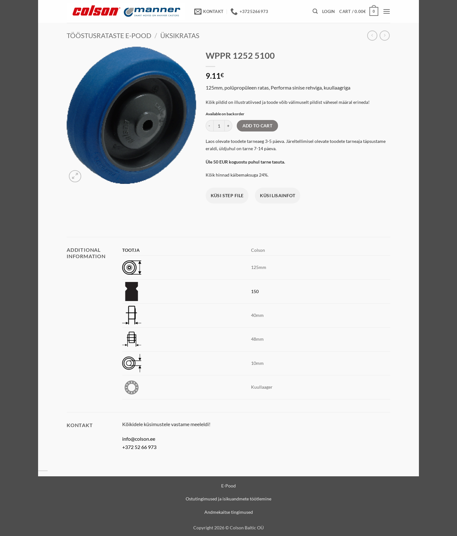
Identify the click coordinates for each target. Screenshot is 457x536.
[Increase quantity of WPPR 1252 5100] (228, 125)
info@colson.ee (138, 439)
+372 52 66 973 (139, 447)
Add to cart (257, 125)
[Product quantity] (219, 125)
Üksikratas (179, 35)
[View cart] (358, 11)
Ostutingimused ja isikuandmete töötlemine (228, 498)
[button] (315, 11)
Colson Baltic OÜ (247, 527)
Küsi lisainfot (277, 195)
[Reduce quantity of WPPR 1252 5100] (209, 125)
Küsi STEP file (227, 195)
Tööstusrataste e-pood (109, 35)
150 (255, 291)
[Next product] (372, 35)
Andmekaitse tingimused (228, 512)
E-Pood (228, 485)
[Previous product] (384, 35)
